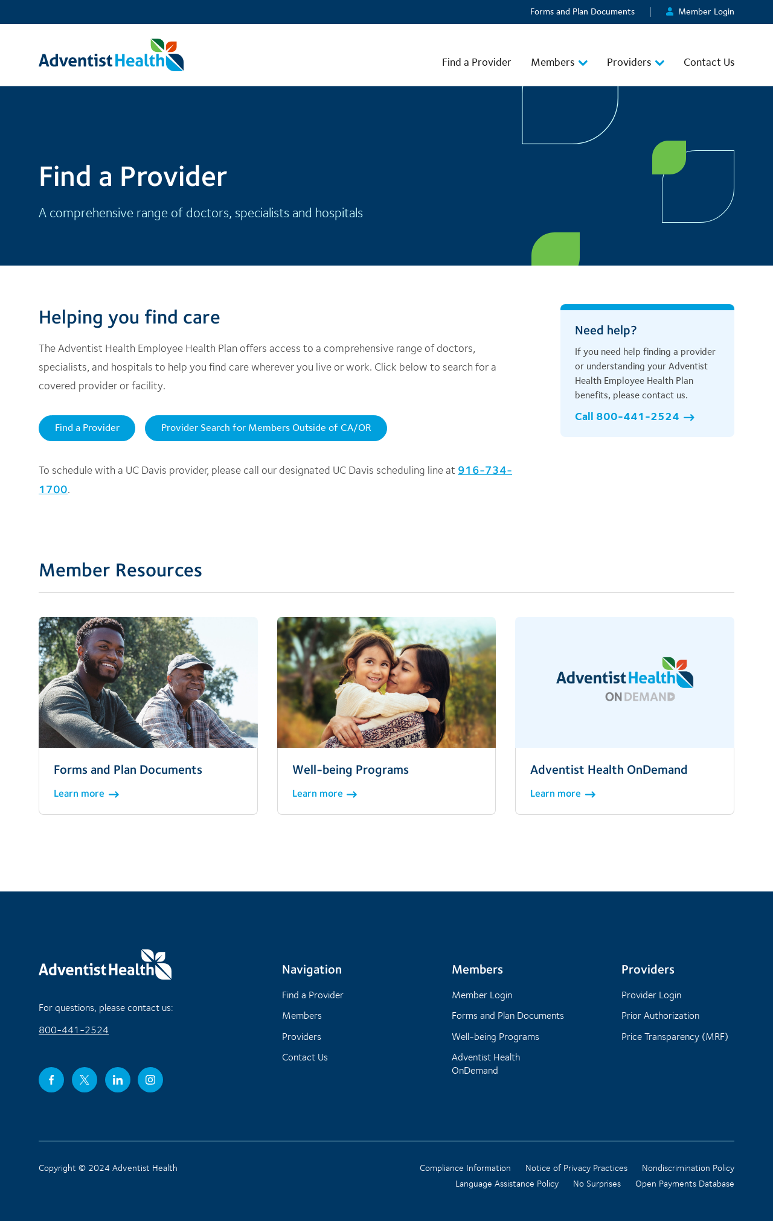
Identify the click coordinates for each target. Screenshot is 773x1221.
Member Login (700, 11)
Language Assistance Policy (507, 1183)
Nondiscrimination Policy (688, 1167)
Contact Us (709, 62)
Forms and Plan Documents (582, 11)
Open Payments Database (684, 1183)
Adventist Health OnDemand (486, 1063)
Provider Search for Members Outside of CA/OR (266, 427)
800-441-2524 (74, 1030)
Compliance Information (465, 1167)
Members (559, 62)
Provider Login (651, 995)
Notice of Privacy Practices (576, 1167)
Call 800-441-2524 (634, 416)
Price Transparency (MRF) (674, 1036)
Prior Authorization (660, 1015)
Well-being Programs (495, 1036)
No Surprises (597, 1183)
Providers (635, 62)
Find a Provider (477, 62)
